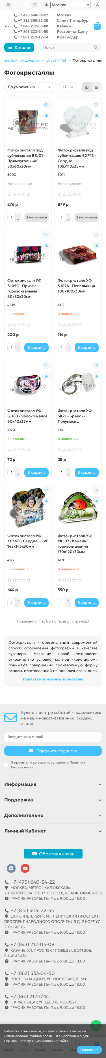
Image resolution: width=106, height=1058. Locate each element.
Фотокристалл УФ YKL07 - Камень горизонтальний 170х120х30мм (75, 544)
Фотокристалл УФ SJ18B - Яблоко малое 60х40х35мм (27, 416)
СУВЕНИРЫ (56, 60)
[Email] (53, 737)
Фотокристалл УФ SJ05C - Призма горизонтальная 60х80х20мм (24, 288)
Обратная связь (53, 854)
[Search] (71, 47)
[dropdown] (8, 5)
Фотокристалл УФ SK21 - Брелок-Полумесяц (75, 416)
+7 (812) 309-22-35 (32, 910)
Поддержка (53, 800)
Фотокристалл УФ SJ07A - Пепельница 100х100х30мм (76, 286)
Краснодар (68, 37)
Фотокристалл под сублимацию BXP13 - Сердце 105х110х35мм (77, 158)
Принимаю (89, 1050)
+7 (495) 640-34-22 (32, 882)
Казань (64, 26)
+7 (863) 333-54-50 (32, 973)
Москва (64, 15)
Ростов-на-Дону (72, 31)
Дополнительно (53, 815)
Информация (53, 784)
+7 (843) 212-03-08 (32, 944)
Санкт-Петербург (73, 20)
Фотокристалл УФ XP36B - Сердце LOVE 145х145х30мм (27, 541)
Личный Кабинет (53, 831)
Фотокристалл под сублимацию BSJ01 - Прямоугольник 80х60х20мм (26, 158)
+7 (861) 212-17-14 (29, 996)
